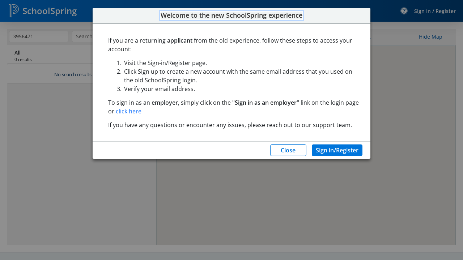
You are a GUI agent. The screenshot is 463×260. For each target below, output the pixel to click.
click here (128, 111)
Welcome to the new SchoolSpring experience (231, 16)
